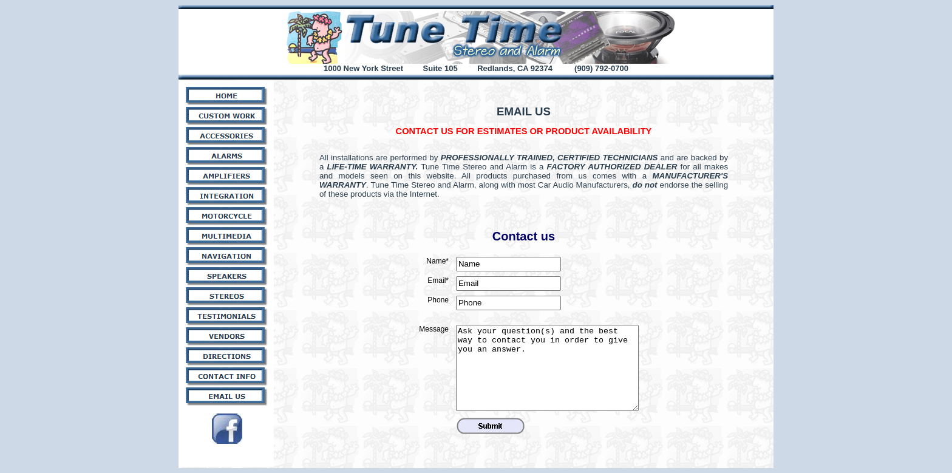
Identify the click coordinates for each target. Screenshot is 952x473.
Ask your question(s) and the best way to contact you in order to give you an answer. (547, 368)
